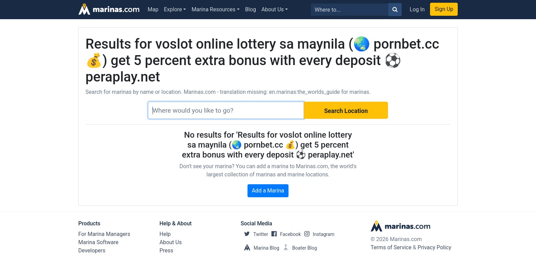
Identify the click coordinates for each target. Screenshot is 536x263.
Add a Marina (268, 190)
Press (166, 250)
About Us (273, 9)
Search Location (346, 111)
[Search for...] (349, 9)
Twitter (254, 234)
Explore (173, 9)
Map (153, 9)
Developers (91, 250)
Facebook (284, 234)
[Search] (226, 110)
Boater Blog (298, 248)
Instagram (317, 234)
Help (165, 234)
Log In (417, 9)
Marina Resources (213, 9)
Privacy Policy (435, 247)
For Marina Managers (104, 234)
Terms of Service (391, 247)
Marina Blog (260, 248)
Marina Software (98, 242)
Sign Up (443, 9)
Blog (250, 9)
